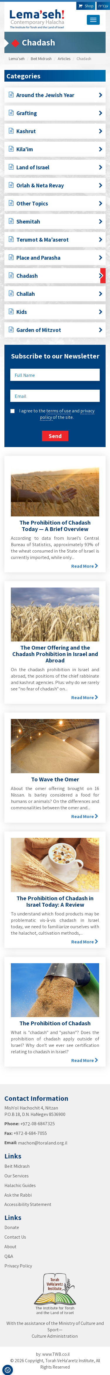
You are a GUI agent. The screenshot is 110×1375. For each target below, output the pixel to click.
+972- (26, 1124)
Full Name (25, 375)
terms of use (58, 411)
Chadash (56, 276)
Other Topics (56, 204)
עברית (103, 5)
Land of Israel (56, 168)
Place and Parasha (56, 258)
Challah (56, 294)
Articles (64, 58)
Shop (86, 5)
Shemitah (56, 222)
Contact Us (15, 1237)
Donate (11, 1227)
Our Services (16, 1176)
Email (20, 396)
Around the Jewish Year (56, 96)
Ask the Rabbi (18, 1195)
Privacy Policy (18, 1266)
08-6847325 (43, 1124)
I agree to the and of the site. (56, 414)
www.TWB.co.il (56, 1354)
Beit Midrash (41, 58)
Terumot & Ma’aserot (56, 240)
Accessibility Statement (27, 1204)
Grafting (56, 114)
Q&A (8, 1256)
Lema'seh (17, 58)
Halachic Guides (20, 1185)
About (10, 1247)
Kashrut (56, 132)
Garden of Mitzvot (56, 330)
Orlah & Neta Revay (56, 186)
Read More (84, 566)
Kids (56, 312)
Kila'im (56, 150)
